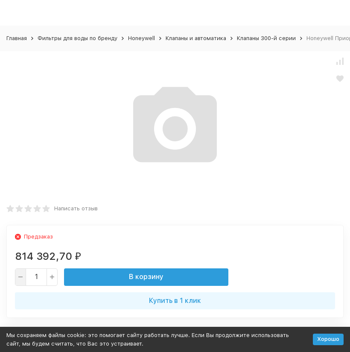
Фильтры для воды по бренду (77, 38)
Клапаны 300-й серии (266, 38)
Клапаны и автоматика (196, 38)
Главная (16, 38)
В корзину (146, 277)
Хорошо (328, 339)
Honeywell (141, 38)
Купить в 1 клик (175, 301)
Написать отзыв (76, 208)
